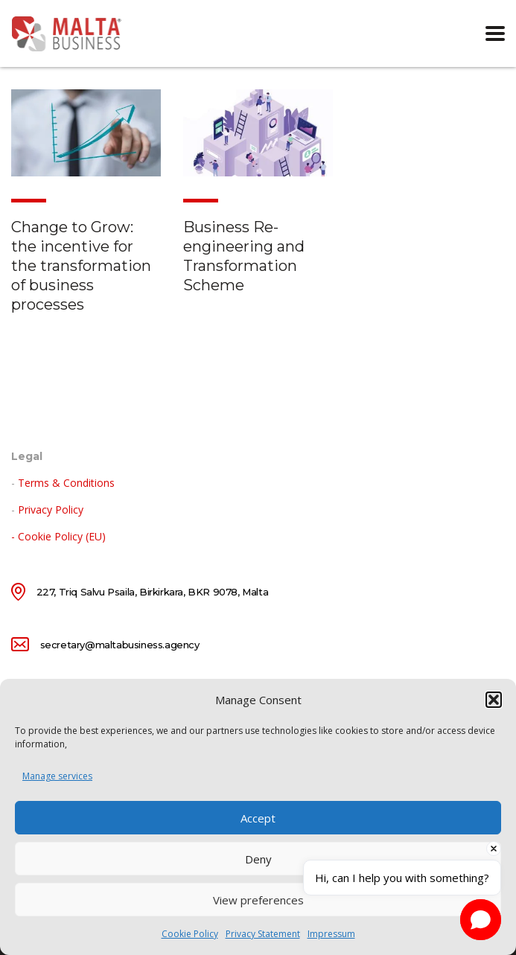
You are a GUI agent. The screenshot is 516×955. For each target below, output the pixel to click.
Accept (258, 818)
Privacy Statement (263, 933)
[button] (493, 699)
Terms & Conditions (66, 483)
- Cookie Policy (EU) (58, 536)
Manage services (57, 776)
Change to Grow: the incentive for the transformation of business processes (81, 265)
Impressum (331, 933)
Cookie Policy (190, 933)
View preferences (258, 899)
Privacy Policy (50, 509)
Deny (258, 859)
